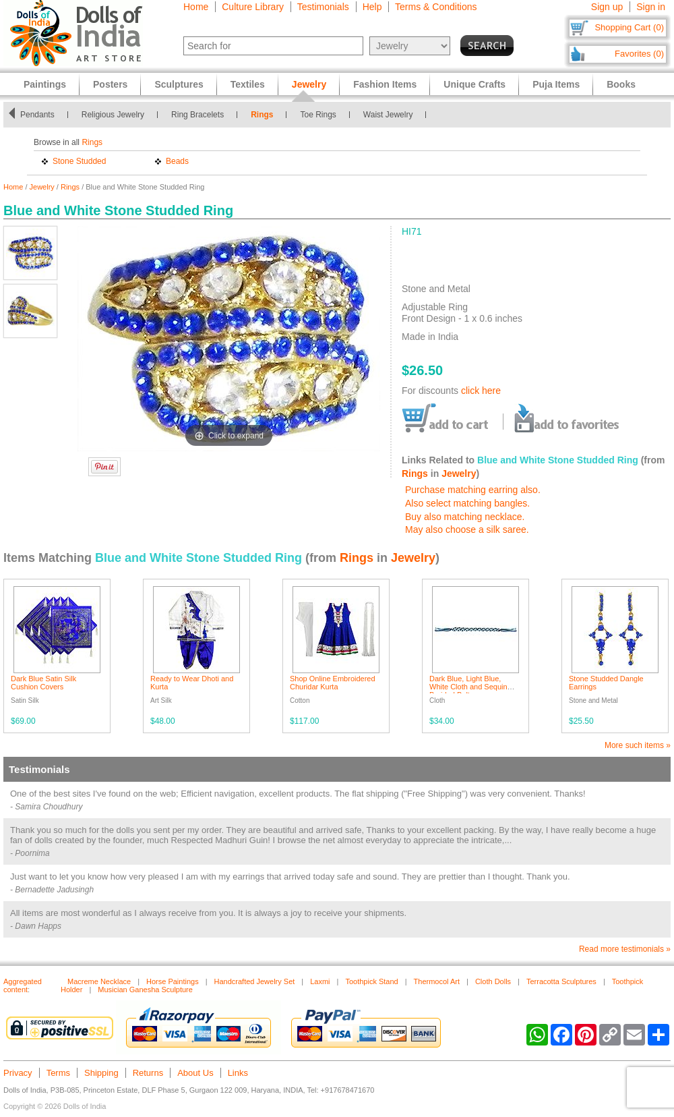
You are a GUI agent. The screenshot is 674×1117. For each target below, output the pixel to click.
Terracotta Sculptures (561, 981)
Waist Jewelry (388, 114)
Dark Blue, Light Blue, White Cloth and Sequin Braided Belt (468, 687)
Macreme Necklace (99, 981)
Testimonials (323, 6)
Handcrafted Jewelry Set (254, 981)
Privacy (17, 1073)
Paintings (45, 84)
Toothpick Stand (371, 981)
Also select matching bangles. (467, 503)
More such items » (638, 745)
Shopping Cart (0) (629, 27)
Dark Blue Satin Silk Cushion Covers (43, 683)
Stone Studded (79, 161)
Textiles (248, 84)
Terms (58, 1073)
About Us (195, 1073)
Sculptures (178, 84)
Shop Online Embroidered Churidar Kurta (332, 683)
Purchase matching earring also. (473, 489)
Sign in (650, 6)
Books (621, 84)
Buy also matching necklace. (464, 516)
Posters (110, 84)
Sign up (607, 6)
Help (372, 6)
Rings (262, 114)
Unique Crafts (474, 84)
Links (238, 1073)
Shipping (101, 1073)
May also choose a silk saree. (467, 529)
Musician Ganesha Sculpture (145, 989)
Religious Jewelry (113, 114)
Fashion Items (385, 84)
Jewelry (42, 187)
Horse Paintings (172, 981)
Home (195, 6)
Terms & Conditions (436, 6)
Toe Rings (318, 114)
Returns (148, 1073)
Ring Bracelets (197, 114)
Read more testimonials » (625, 949)
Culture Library (253, 6)
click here (481, 390)
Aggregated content (22, 985)
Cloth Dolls (493, 981)
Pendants (37, 114)
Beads (177, 161)
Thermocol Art (437, 981)
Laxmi (320, 981)
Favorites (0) (639, 54)
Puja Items (556, 84)
